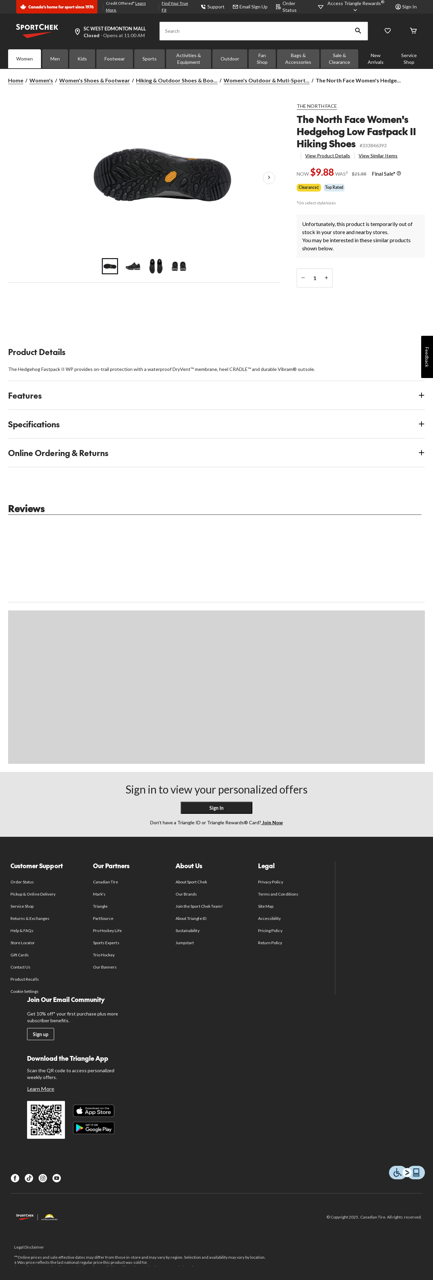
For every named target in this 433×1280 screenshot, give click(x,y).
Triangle (100, 906)
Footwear (115, 58)
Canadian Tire (105, 881)
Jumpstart (185, 942)
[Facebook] (15, 1178)
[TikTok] (29, 1178)
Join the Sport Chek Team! (199, 906)
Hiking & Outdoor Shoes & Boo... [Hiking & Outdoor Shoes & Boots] (177, 80)
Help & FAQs (21, 930)
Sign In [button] (406, 6)
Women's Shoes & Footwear (94, 80)
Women (24, 58)
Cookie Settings (24, 991)
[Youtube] (56, 1178)
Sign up (40, 1034)
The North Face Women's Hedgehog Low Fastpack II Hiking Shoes (356, 131)
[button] (358, 31)
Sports (149, 58)
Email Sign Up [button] (250, 6)
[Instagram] (43, 1178)
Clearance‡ (309, 187)
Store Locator (22, 942)
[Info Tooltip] (399, 174)
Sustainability (188, 930)
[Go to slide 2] (133, 266)
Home (15, 80)
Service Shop (409, 58)
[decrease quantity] (303, 278)
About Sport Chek (191, 881)
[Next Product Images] (269, 178)
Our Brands (186, 894)
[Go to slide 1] (110, 266)
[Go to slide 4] (179, 266)
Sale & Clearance (339, 58)
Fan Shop (262, 58)
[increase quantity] (326, 278)
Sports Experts (106, 942)
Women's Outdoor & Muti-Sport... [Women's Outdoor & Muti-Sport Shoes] (267, 80)
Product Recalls (24, 979)
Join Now (272, 822)
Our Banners (105, 967)
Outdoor (230, 58)
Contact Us (20, 967)
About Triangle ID (191, 918)
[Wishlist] (387, 31)
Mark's (99, 894)
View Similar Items (378, 155)
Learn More (40, 1088)
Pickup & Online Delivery (32, 894)
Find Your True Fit (175, 6)
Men (55, 58)
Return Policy (270, 942)
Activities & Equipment (188, 58)
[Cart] (413, 31)
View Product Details (327, 155)
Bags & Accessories (298, 58)
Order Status (22, 881)
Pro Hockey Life (107, 930)
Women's (41, 80)
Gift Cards (19, 954)
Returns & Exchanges (29, 918)
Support (213, 6)
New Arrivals (376, 58)
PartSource (103, 918)
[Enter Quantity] (314, 278)
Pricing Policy (270, 930)
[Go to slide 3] (156, 266)
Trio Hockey (104, 954)
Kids (82, 58)
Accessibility (269, 918)
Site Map (265, 906)
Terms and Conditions (278, 894)
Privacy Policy (270, 881)
